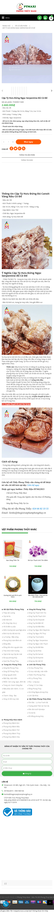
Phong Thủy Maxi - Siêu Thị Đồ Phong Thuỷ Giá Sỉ (35, 897)
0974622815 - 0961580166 (14, 791)
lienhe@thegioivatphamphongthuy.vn (18, 794)
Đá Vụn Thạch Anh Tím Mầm (38, 560)
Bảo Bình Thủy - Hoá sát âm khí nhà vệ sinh (38, 596)
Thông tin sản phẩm (27, 155)
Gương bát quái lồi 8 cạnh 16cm (13, 596)
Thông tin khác (27, 160)
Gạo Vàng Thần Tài (12, 560)
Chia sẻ (5, 149)
